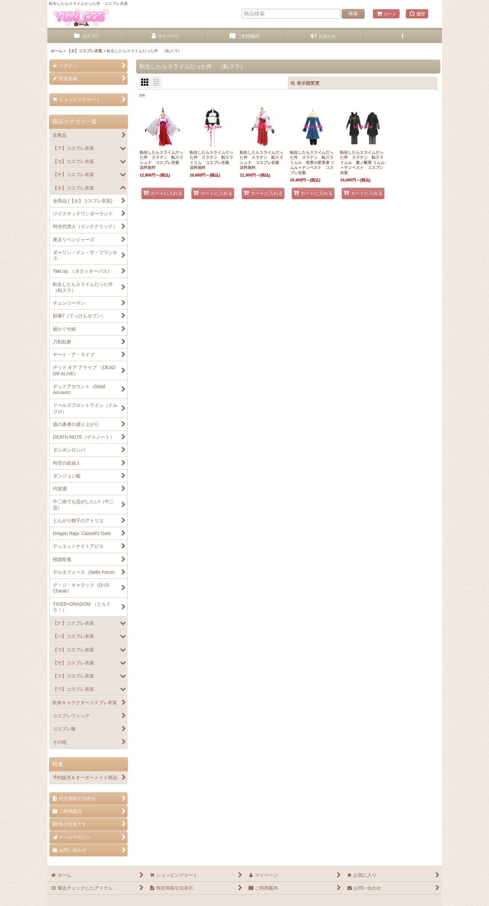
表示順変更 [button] (305, 83)
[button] (402, 36)
